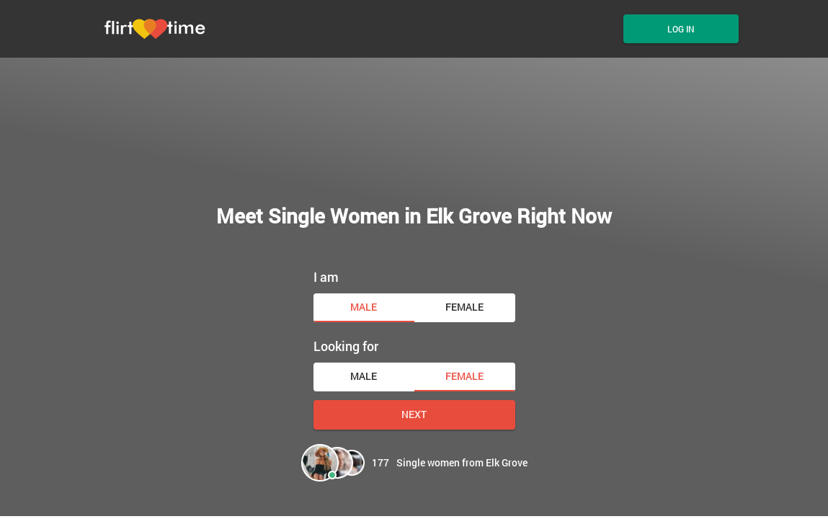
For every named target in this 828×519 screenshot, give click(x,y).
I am (326, 276)
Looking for (345, 346)
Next (414, 414)
